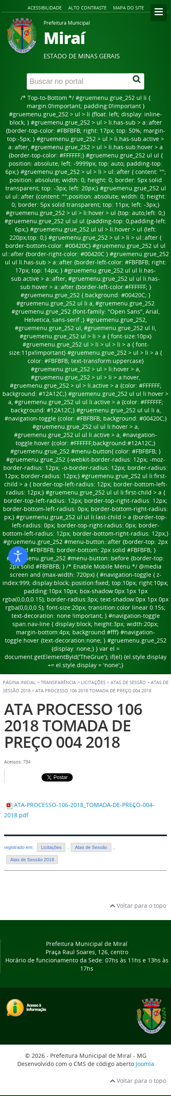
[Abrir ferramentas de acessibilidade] (18, 556)
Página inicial (19, 682)
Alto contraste (87, 8)
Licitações (51, 847)
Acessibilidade (45, 8)
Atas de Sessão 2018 (32, 859)
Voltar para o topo (138, 905)
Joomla (145, 1064)
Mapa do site (128, 8)
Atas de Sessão (91, 847)
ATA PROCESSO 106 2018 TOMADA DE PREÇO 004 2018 (73, 725)
